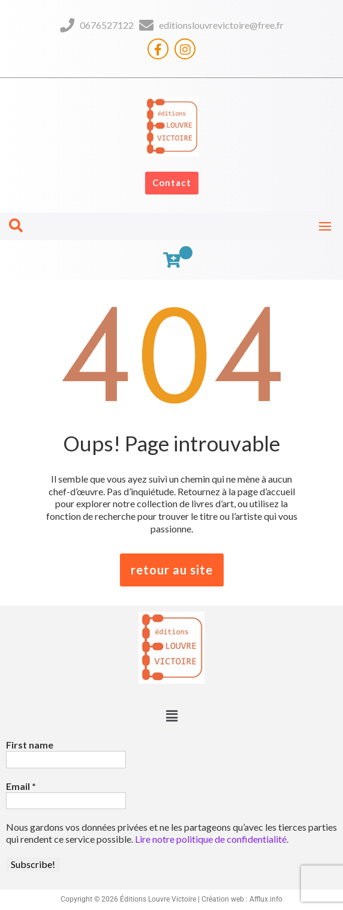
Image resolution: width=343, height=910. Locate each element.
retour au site (172, 569)
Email (21, 786)
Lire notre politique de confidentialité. (211, 839)
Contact (171, 182)
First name (29, 744)
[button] (171, 716)
